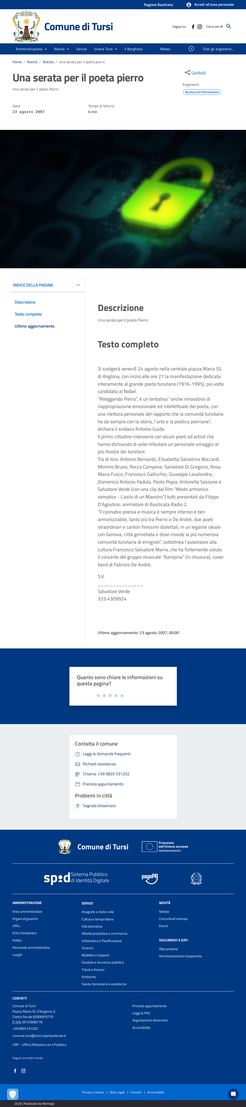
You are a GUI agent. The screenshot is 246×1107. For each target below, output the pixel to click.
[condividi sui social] (195, 72)
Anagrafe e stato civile (98, 911)
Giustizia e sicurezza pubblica (103, 962)
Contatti (19, 998)
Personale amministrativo (31, 947)
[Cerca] (229, 26)
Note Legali (117, 1092)
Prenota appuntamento (149, 1006)
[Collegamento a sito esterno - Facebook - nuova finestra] (193, 26)
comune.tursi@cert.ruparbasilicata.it (39, 1035)
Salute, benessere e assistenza (104, 984)
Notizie (48, 62)
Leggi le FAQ (141, 1013)
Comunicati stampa (173, 918)
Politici (17, 940)
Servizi (87, 903)
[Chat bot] (233, 1094)
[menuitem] (134, 49)
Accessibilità (141, 1027)
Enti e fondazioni (24, 933)
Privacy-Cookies (93, 1092)
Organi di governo (25, 918)
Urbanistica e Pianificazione (102, 940)
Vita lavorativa (92, 926)
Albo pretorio (168, 949)
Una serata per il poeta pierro (82, 62)
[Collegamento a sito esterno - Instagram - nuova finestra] (199, 26)
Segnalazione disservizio (150, 1020)
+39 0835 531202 (25, 1028)
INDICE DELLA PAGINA (33, 285)
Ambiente (89, 976)
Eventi (163, 925)
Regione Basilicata (158, 4)
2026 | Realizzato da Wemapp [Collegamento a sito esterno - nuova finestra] (34, 1103)
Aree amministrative (27, 911)
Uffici (16, 925)
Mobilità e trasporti (95, 955)
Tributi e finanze (93, 969)
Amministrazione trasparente (180, 956)
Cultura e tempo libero (98, 919)
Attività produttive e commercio (104, 933)
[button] (210, 5)
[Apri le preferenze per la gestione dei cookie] (12, 1094)
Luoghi (17, 954)
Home (17, 62)
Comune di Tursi (78, 26)
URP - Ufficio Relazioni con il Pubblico (39, 1044)
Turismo (87, 948)
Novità (32, 62)
